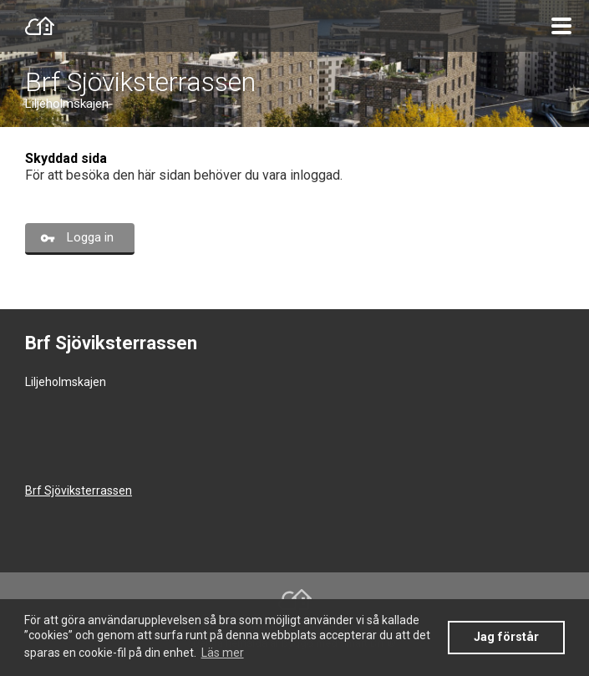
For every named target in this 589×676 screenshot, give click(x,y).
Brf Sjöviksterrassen (140, 82)
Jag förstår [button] (506, 637)
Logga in (90, 237)
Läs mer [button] (222, 652)
